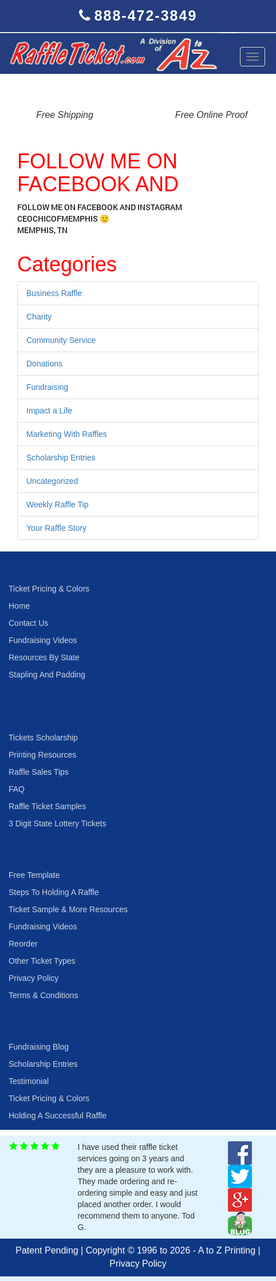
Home (19, 605)
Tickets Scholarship (43, 737)
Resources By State (44, 657)
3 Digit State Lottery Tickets (57, 823)
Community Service (61, 340)
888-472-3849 (146, 15)
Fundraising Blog (39, 1046)
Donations (44, 363)
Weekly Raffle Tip (57, 504)
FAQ (17, 789)
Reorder (23, 943)
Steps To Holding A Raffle (53, 892)
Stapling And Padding (47, 674)
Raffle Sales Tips (39, 772)
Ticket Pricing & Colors (49, 588)
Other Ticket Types (42, 960)
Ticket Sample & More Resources (68, 909)
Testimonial (29, 1081)
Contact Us (28, 623)
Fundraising (47, 387)
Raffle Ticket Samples (47, 806)
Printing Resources (42, 754)
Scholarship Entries (61, 457)
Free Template (34, 875)
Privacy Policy (33, 978)
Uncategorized (52, 481)
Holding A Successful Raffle (58, 1115)
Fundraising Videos (43, 640)
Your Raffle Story (56, 528)
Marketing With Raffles (66, 434)
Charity (39, 316)
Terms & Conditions (43, 995)
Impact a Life (49, 410)
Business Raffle (54, 293)
